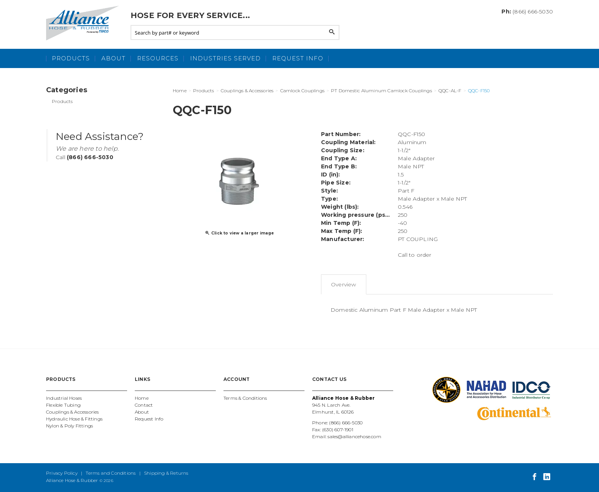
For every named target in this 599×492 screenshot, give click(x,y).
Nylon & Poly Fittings (69, 426)
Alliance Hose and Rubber (84, 23)
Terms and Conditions (111, 473)
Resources (158, 58)
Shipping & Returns (166, 473)
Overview (343, 284)
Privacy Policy (62, 473)
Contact (144, 405)
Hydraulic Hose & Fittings (74, 419)
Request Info (297, 58)
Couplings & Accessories (72, 412)
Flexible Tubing (63, 405)
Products (71, 58)
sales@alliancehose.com (354, 436)
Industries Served (225, 58)
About (113, 58)
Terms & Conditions (245, 398)
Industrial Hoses (64, 398)
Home (142, 398)
